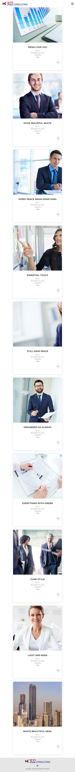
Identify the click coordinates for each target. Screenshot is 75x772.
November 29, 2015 (37, 53)
